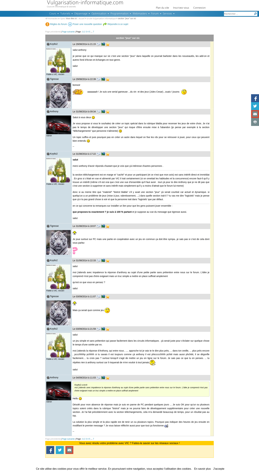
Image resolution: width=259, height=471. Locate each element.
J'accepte (218, 468)
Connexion (199, 8)
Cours (52, 13)
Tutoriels (65, 13)
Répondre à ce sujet (115, 24)
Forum (155, 13)
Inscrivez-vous (181, 8)
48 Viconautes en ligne (55, 19)
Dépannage (80, 13)
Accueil (81, 19)
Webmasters (140, 13)
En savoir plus (202, 468)
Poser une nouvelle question (85, 24)
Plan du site (162, 8)
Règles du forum (56, 24)
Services (167, 13)
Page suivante (68, 32)
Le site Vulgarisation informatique (101, 19)
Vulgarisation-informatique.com (85, 3)
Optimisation (99, 13)
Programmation (120, 13)
